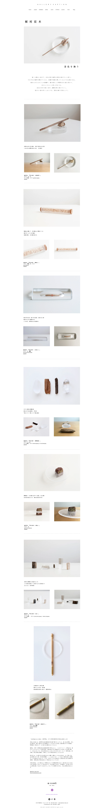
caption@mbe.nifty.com (63, 802)
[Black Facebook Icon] (52, 799)
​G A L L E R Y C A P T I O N (51, 4)
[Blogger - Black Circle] (49, 799)
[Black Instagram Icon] (55, 799)
